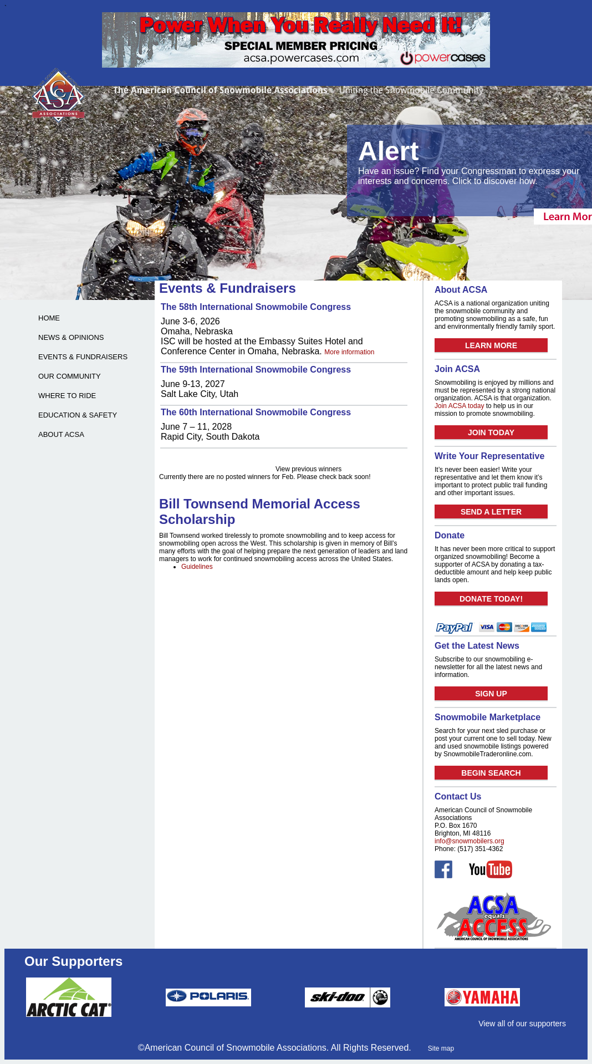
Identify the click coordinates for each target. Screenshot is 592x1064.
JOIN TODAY (491, 432)
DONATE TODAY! (491, 598)
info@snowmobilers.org (469, 841)
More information (349, 352)
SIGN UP (491, 693)
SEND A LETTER (491, 511)
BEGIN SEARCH (490, 772)
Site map (441, 1048)
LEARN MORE (491, 345)
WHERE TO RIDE (67, 395)
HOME (49, 318)
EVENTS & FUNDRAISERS (82, 357)
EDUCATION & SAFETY (77, 415)
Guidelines (197, 567)
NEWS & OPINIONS (71, 337)
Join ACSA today (459, 406)
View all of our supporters (522, 1023)
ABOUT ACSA (61, 434)
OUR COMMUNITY (69, 376)
